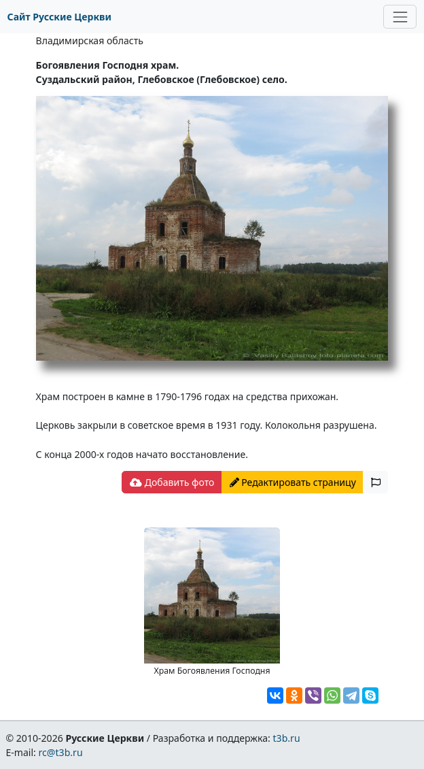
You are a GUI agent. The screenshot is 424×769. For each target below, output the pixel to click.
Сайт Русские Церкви (59, 16)
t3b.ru (286, 738)
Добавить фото (172, 482)
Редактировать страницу (293, 482)
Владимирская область (89, 40)
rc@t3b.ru (61, 752)
